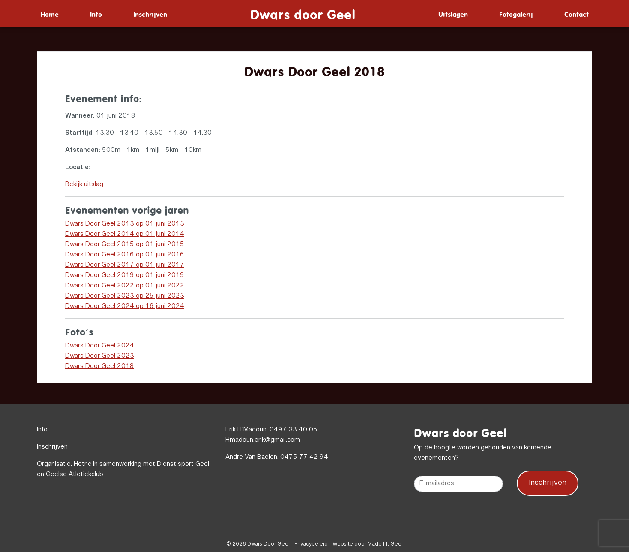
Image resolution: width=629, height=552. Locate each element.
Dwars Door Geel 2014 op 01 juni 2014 (124, 234)
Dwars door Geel (302, 13)
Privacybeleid (311, 544)
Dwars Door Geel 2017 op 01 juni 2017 (124, 265)
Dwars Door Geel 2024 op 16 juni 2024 (124, 307)
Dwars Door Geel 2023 (99, 356)
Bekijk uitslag (84, 185)
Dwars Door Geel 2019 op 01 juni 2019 (124, 276)
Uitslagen (453, 13)
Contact (576, 13)
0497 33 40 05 (293, 430)
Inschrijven (150, 13)
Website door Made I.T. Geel (367, 544)
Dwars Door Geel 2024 (99, 346)
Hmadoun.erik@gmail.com (262, 440)
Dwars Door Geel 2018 (99, 367)
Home (49, 13)
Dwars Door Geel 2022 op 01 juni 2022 (124, 286)
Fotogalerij (516, 13)
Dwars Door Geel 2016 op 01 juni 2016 (124, 255)
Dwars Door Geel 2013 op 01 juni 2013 (124, 224)
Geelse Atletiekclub (74, 475)
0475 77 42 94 (304, 458)
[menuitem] (49, 13)
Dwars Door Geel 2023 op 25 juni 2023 (124, 296)
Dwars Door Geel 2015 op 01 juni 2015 (124, 245)
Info (96, 13)
